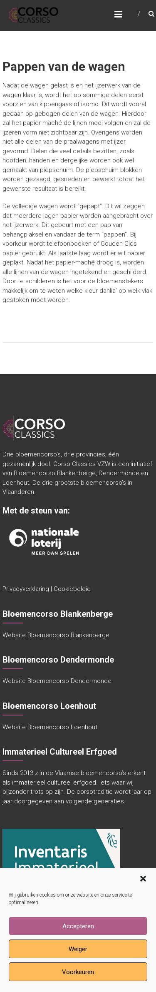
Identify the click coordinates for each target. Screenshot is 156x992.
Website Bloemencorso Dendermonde (56, 681)
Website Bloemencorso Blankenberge (55, 635)
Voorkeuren (78, 972)
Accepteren (78, 926)
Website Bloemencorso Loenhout (49, 727)
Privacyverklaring (25, 589)
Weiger (78, 949)
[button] (143, 879)
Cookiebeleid (72, 589)
